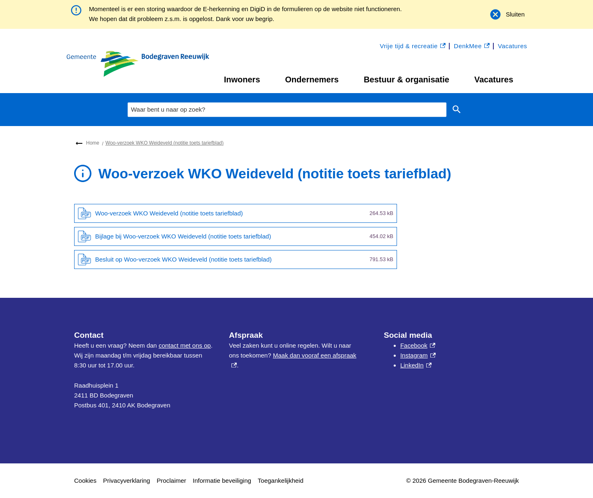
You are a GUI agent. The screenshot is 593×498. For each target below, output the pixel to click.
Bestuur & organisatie (406, 79)
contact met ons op (185, 345)
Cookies (85, 480)
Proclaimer (171, 480)
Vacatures (494, 79)
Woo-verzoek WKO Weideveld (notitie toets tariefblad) (164, 143)
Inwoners (242, 79)
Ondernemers (312, 79)
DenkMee (472, 46)
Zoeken (455, 109)
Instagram (418, 355)
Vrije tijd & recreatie (413, 46)
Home (92, 143)
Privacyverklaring (126, 480)
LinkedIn (416, 365)
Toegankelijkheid (281, 480)
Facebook (417, 345)
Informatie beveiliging (222, 480)
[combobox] (287, 110)
